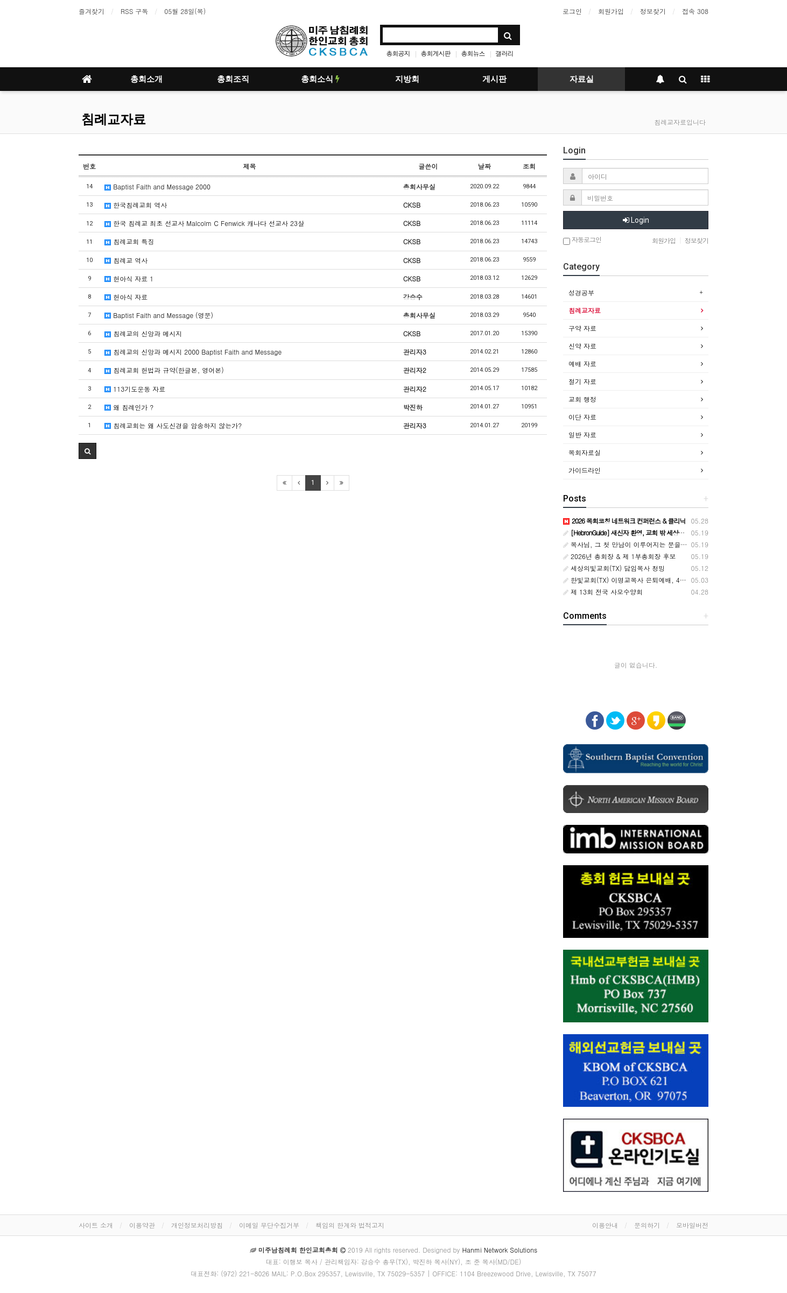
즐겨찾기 (91, 11)
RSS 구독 (134, 11)
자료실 (582, 79)
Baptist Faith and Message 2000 (157, 186)
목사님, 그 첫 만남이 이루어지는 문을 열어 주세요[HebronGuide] (663, 544)
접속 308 (695, 11)
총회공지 (398, 53)
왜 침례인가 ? (128, 407)
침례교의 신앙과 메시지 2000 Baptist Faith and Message (193, 351)
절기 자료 (582, 381)
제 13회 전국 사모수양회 (603, 591)
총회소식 (320, 79)
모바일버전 (692, 1225)
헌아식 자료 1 (128, 278)
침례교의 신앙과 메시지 (143, 333)
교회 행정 (582, 399)
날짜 (484, 166)
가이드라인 (584, 470)
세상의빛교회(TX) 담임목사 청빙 (614, 568)
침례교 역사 (125, 260)
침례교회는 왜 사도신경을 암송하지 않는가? (173, 425)
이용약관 (142, 1225)
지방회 (407, 79)
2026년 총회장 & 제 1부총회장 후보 (619, 556)
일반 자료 (582, 434)
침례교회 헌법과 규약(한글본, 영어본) (164, 370)
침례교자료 (113, 119)
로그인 (572, 11)
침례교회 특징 (129, 241)
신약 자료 (582, 345)
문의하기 (647, 1225)
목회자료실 (584, 452)
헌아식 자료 (125, 296)
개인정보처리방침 (197, 1225)
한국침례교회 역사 (135, 204)
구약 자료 (582, 328)
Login (636, 220)
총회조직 (233, 79)
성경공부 (581, 292)
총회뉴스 (473, 53)
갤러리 (505, 53)
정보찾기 (653, 11)
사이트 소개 (96, 1225)
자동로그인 (582, 240)
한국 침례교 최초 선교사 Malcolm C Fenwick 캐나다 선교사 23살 (204, 223)
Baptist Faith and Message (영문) (158, 315)
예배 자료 (582, 363)
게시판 (494, 79)
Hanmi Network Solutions (499, 1249)
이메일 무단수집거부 (269, 1225)
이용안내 (605, 1225)
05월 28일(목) (185, 11)
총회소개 (146, 79)
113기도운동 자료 (134, 388)
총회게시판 (435, 53)
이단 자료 (582, 416)
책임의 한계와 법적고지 (349, 1225)
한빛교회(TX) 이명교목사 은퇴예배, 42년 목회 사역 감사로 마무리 (663, 579)
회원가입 (611, 11)
